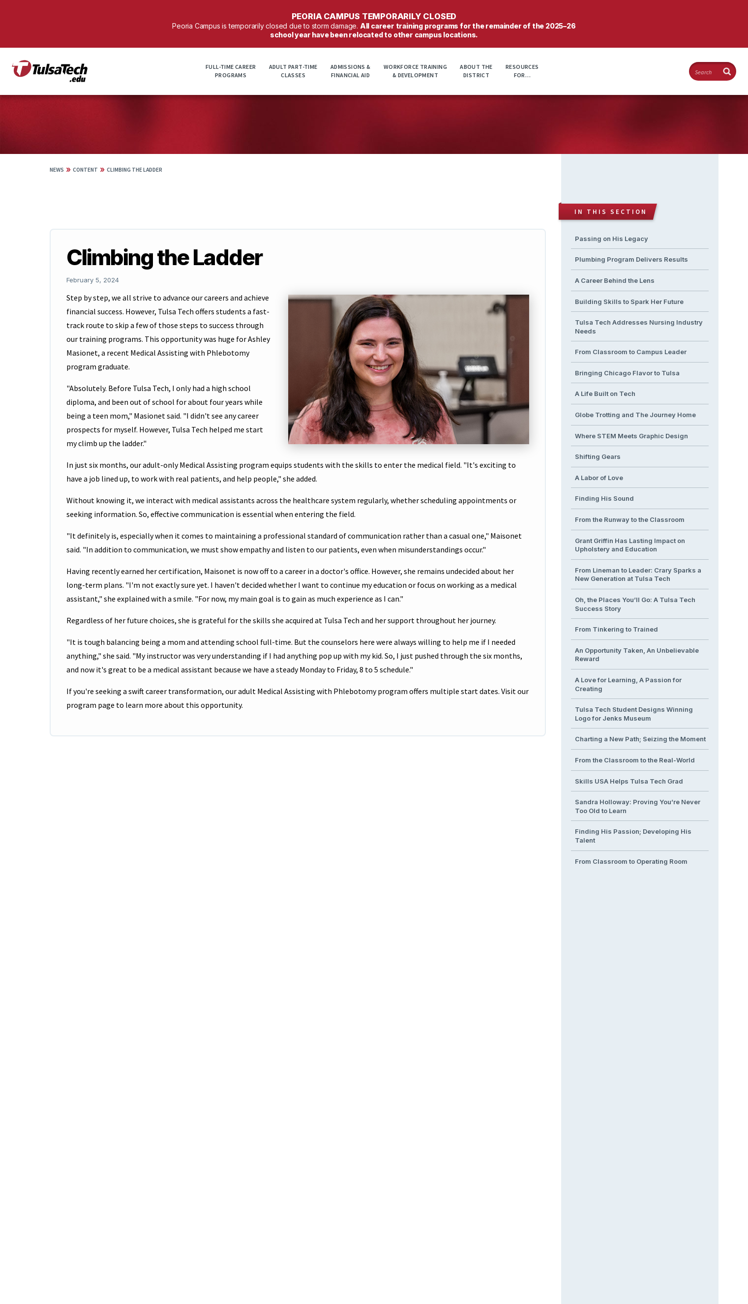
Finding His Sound (604, 498)
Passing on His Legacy (611, 239)
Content (85, 169)
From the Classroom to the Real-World (635, 760)
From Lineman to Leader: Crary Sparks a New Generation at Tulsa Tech (638, 574)
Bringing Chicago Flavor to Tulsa (627, 373)
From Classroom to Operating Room (631, 861)
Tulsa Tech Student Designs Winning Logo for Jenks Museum (634, 713)
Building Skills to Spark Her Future (629, 301)
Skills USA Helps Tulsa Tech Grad (629, 781)
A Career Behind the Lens (615, 280)
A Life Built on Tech (605, 393)
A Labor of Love (599, 478)
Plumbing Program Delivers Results (631, 259)
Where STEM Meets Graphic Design (631, 436)
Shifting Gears (598, 456)
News (57, 169)
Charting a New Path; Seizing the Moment (640, 739)
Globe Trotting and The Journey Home (635, 415)
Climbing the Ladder (134, 169)
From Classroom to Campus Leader (631, 352)
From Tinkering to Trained (616, 629)
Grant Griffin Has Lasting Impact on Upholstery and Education (630, 545)
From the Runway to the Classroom (630, 519)
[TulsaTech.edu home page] (50, 79)
